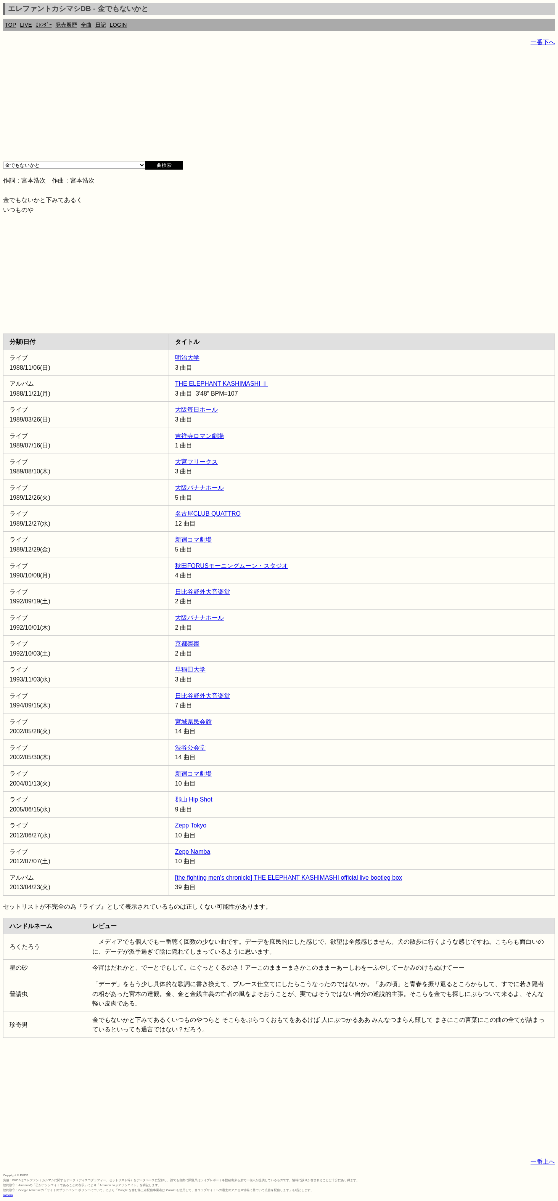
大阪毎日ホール (196, 409)
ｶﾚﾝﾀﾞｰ (44, 25)
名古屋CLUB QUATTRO (208, 513)
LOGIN (118, 25)
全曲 (86, 25)
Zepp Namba (193, 851)
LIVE (26, 25)
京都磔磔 (187, 643)
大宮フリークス (196, 462)
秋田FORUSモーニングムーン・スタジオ (231, 566)
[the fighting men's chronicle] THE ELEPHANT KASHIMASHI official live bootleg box (288, 877)
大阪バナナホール (199, 487)
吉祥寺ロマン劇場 (199, 436)
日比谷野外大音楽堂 (202, 591)
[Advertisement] (232, 106)
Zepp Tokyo (190, 825)
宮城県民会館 (193, 721)
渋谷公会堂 (190, 747)
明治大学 (187, 357)
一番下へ (543, 42)
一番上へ (543, 1161)
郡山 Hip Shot (193, 799)
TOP (10, 25)
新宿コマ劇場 (193, 539)
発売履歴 (66, 25)
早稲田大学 (190, 669)
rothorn (8, 1195)
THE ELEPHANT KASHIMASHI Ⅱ (221, 383)
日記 (100, 25)
